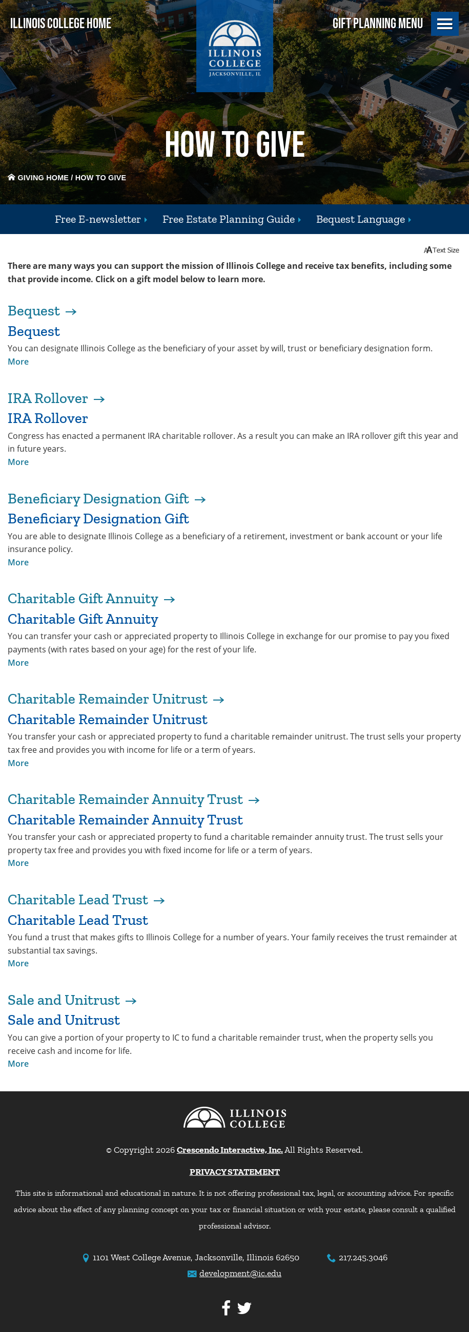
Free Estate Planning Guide (228, 219)
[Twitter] (242, 1309)
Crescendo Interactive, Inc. (230, 1149)
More (18, 361)
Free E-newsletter (98, 219)
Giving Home (38, 178)
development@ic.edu (240, 1273)
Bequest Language (360, 219)
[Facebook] (224, 1309)
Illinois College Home (60, 23)
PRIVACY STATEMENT (235, 1171)
